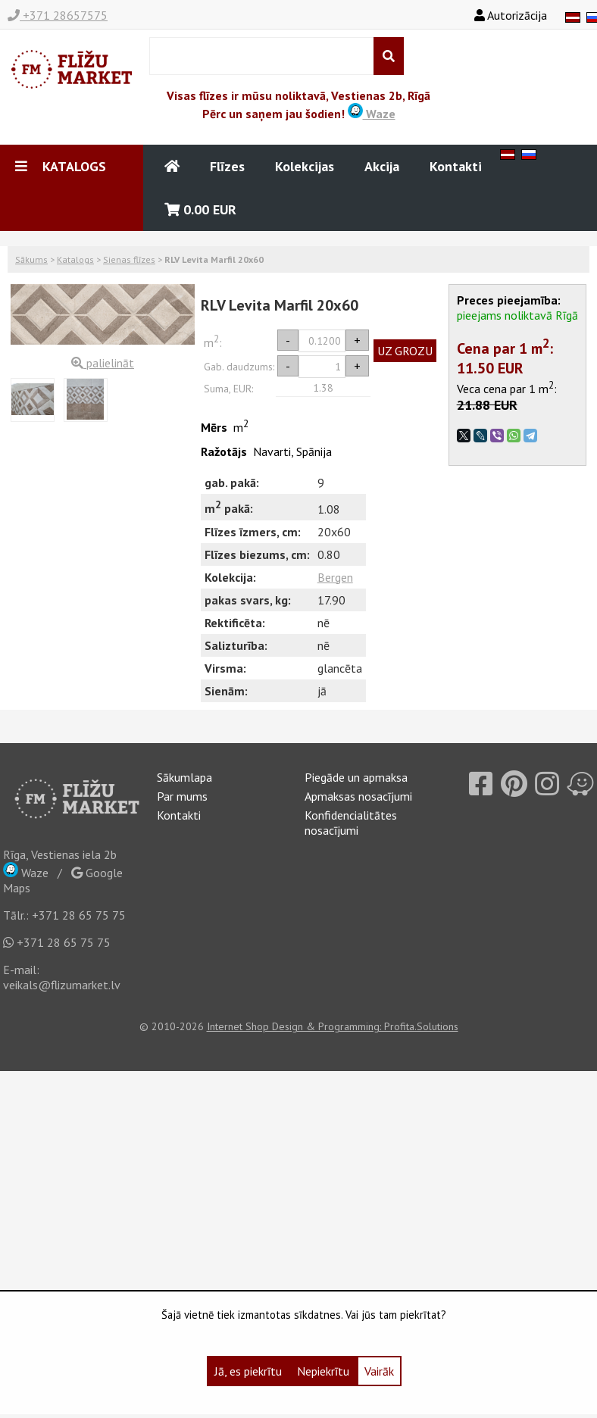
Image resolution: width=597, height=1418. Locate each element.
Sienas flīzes (129, 259)
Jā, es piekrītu (248, 1371)
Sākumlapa (184, 777)
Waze (371, 113)
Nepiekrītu (323, 1371)
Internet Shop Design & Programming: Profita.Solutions (332, 1026)
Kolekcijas (304, 166)
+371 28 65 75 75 (79, 915)
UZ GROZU (405, 350)
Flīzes (227, 166)
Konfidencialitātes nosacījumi (351, 822)
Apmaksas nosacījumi (358, 796)
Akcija (381, 166)
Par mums (182, 796)
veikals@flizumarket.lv (61, 984)
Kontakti (456, 166)
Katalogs (75, 259)
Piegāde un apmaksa (356, 777)
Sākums (31, 259)
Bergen (335, 577)
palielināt (102, 362)
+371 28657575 (58, 15)
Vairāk (379, 1371)
